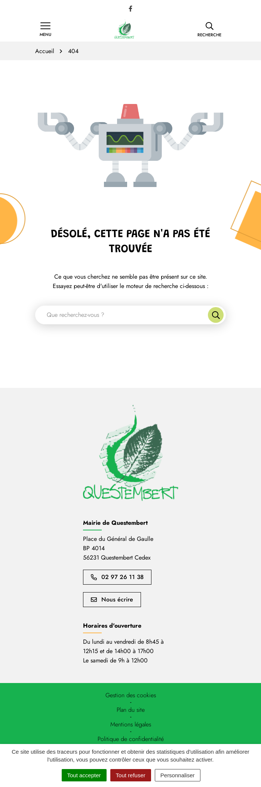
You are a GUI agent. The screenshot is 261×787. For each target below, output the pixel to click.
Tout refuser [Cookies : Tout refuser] (130, 775)
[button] (209, 29)
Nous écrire (112, 599)
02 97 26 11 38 (117, 577)
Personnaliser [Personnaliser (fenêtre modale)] (177, 775)
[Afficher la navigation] (45, 29)
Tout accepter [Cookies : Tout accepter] (84, 775)
